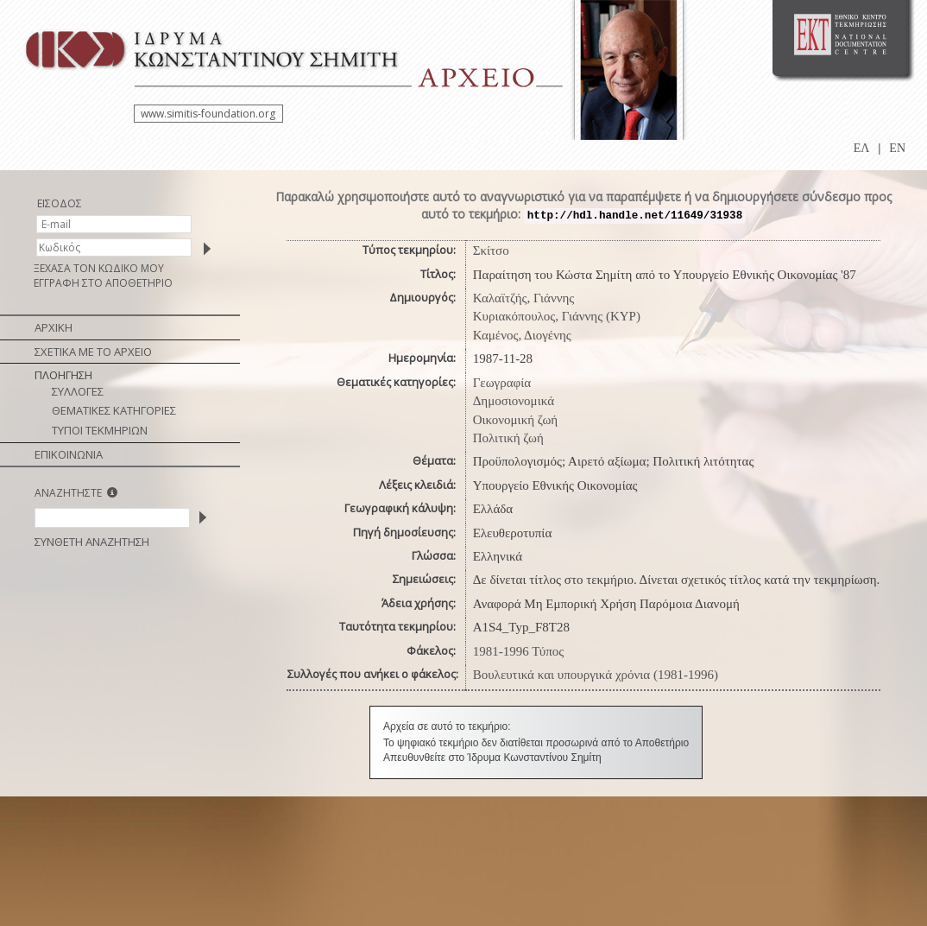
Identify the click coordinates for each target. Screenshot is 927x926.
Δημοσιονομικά (513, 401)
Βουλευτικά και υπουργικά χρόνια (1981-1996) (595, 675)
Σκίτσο (491, 250)
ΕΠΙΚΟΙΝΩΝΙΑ (69, 454)
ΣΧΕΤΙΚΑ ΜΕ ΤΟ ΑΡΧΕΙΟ (93, 351)
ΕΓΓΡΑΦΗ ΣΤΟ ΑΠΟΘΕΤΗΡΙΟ (103, 283)
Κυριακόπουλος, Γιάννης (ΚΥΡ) (556, 316)
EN (897, 148)
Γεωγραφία (502, 383)
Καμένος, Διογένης (522, 335)
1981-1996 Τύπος (518, 651)
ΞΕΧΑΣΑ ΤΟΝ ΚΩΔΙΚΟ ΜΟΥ (99, 268)
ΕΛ (862, 148)
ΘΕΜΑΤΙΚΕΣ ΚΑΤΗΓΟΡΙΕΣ (114, 410)
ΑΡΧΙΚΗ (54, 327)
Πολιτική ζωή (508, 438)
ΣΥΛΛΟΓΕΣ (78, 391)
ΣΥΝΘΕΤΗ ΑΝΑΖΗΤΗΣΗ (92, 541)
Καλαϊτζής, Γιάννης (524, 298)
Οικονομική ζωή (515, 420)
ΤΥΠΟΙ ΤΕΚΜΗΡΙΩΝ (100, 430)
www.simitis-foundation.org (208, 113)
